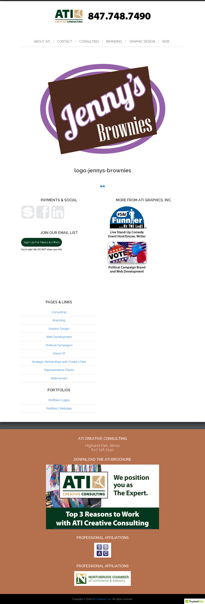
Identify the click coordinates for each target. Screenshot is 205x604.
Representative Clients (59, 370)
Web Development (59, 337)
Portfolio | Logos (58, 400)
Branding (114, 41)
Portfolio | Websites (59, 408)
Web (165, 41)
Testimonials (59, 378)
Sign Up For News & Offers (42, 242)
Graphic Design (142, 41)
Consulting (89, 41)
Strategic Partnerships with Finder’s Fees (59, 361)
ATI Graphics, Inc (101, 599)
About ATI (42, 41)
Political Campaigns (59, 345)
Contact (64, 41)
